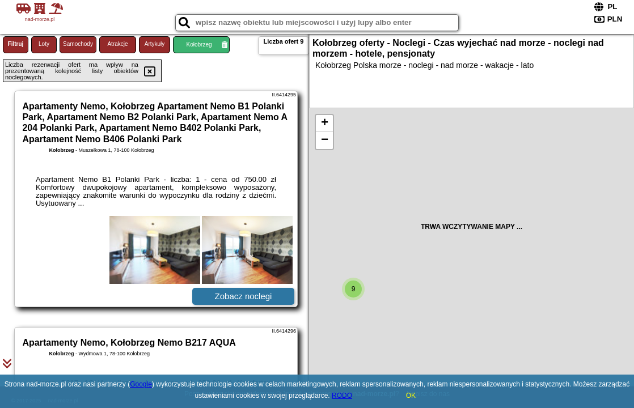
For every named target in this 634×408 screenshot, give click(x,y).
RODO (342, 396)
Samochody (78, 44)
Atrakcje (117, 44)
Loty (44, 44)
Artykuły (155, 44)
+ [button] (324, 123)
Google (141, 384)
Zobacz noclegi (243, 296)
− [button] (324, 140)
